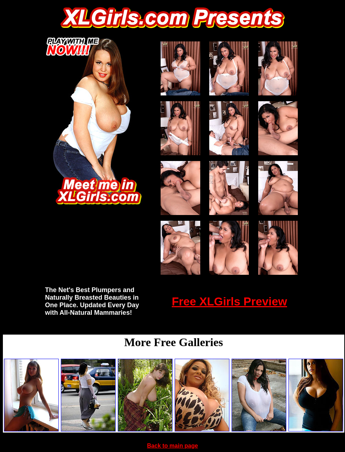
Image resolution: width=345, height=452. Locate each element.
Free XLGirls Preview (229, 301)
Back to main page (172, 446)
